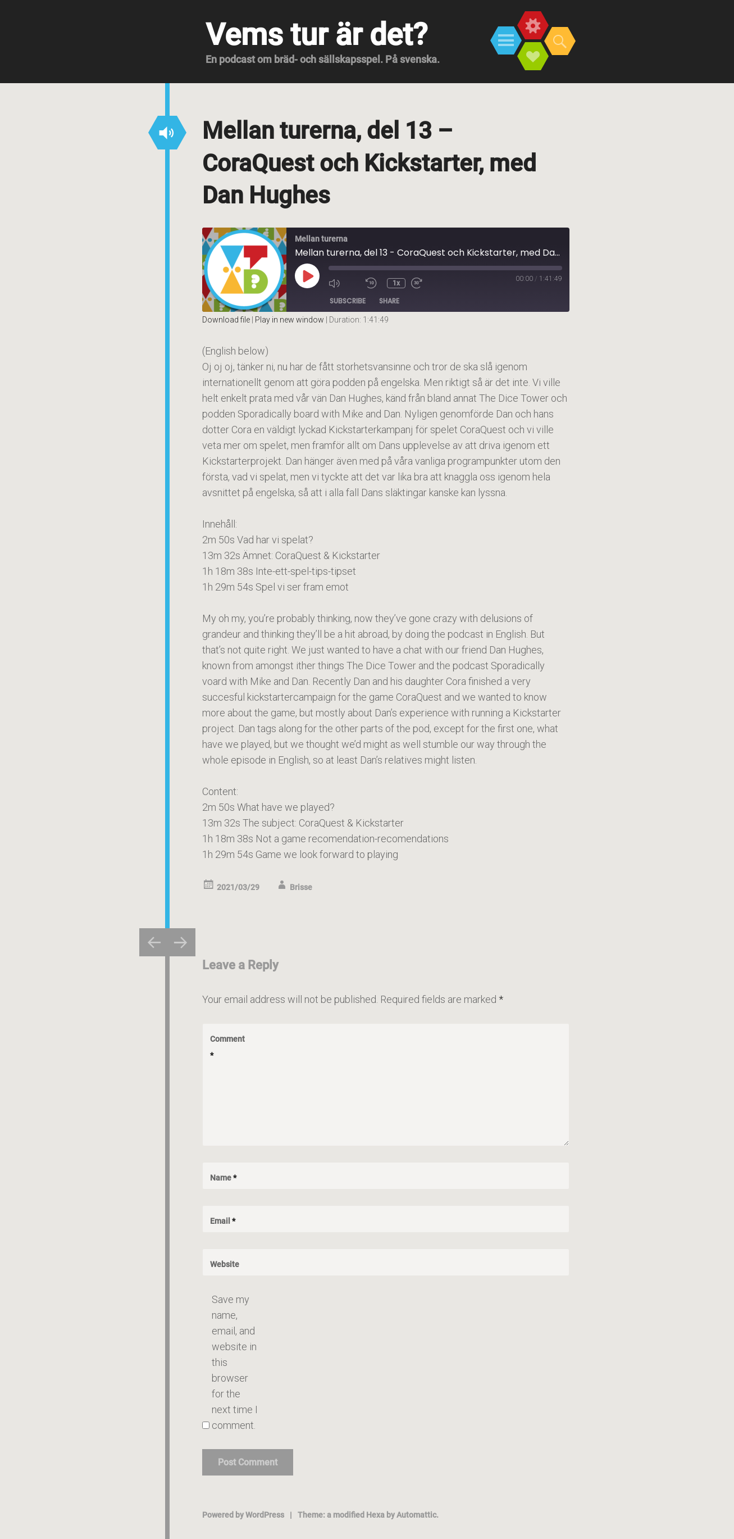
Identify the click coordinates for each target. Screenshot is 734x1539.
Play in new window (289, 319)
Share (389, 301)
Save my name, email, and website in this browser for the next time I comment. (235, 1362)
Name (223, 1177)
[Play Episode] (307, 276)
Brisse (301, 887)
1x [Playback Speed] (396, 283)
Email (222, 1220)
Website (224, 1264)
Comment (227, 1047)
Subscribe (348, 301)
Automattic (416, 1514)
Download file (226, 319)
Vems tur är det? (316, 34)
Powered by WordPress (243, 1514)
